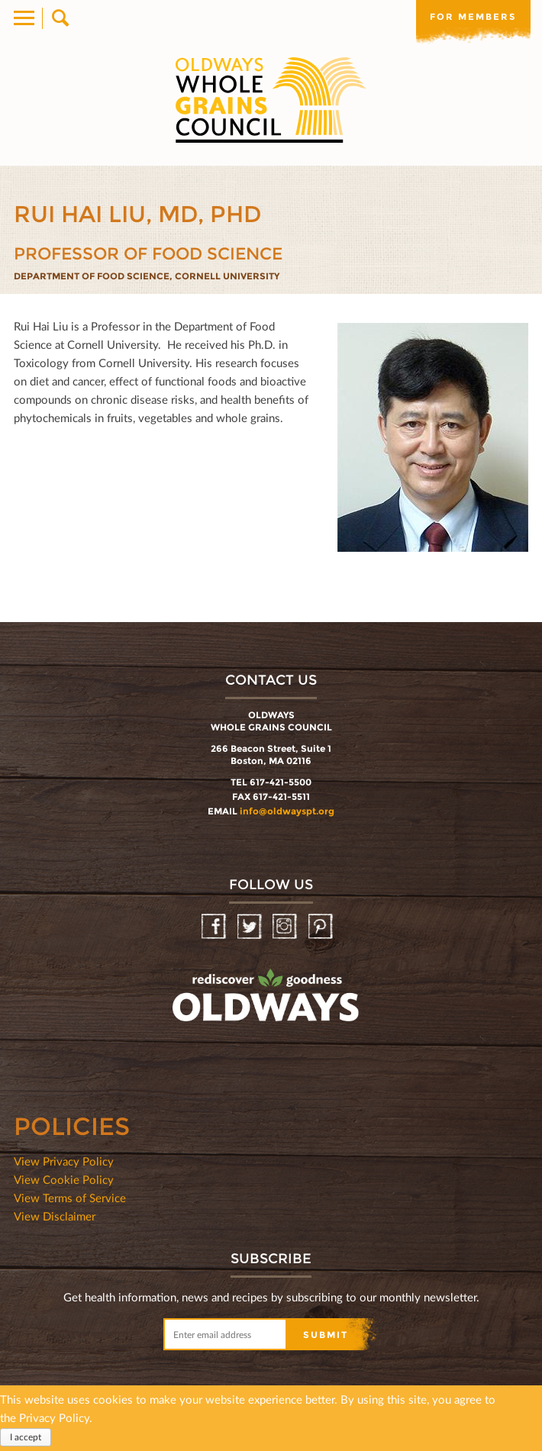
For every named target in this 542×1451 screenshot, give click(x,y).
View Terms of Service (70, 1197)
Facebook (215, 927)
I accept (25, 1437)
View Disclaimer (54, 1216)
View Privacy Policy (64, 1161)
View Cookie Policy (64, 1179)
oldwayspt (198, 1036)
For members (473, 16)
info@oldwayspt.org (287, 811)
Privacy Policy (54, 1417)
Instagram (286, 927)
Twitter (250, 927)
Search (59, 18)
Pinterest (321, 927)
